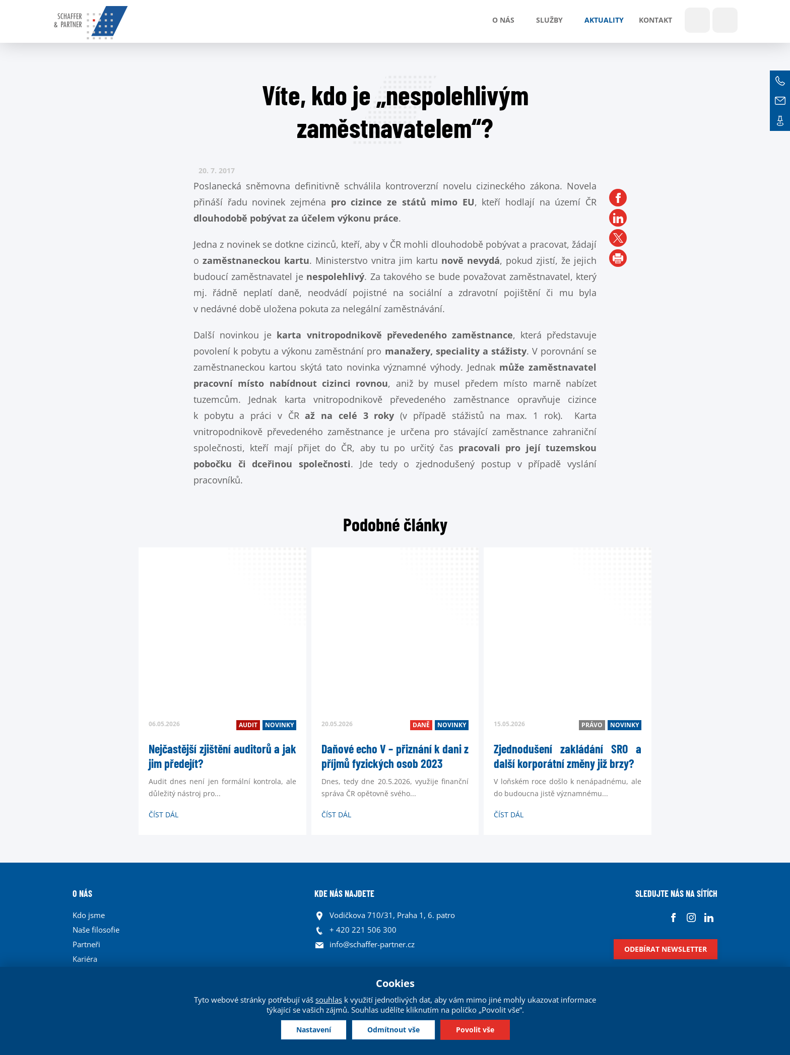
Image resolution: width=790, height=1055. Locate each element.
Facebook (673, 918)
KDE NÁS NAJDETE (344, 893)
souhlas (328, 1000)
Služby (549, 20)
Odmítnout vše (393, 1029)
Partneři (86, 944)
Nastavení (313, 1029)
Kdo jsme (89, 915)
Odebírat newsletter (665, 949)
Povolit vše (475, 1029)
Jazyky (725, 20)
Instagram (691, 918)
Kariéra (85, 959)
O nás (503, 20)
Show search (697, 20)
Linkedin (708, 918)
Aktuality (604, 20)
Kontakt (655, 20)
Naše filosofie (96, 930)
